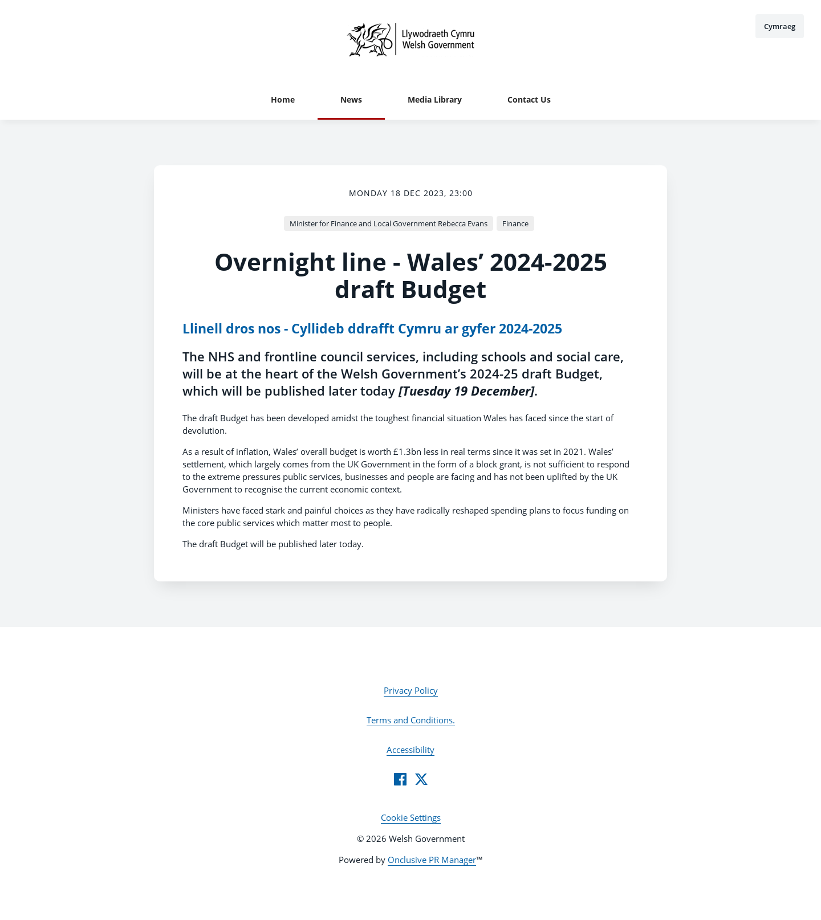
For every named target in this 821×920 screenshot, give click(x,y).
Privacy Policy (411, 690)
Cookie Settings (411, 817)
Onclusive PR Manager (432, 859)
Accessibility (410, 749)
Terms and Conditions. (411, 720)
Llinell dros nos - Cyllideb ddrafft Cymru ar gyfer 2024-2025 (372, 328)
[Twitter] (421, 779)
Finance (515, 223)
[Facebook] (400, 779)
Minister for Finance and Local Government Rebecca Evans (388, 223)
